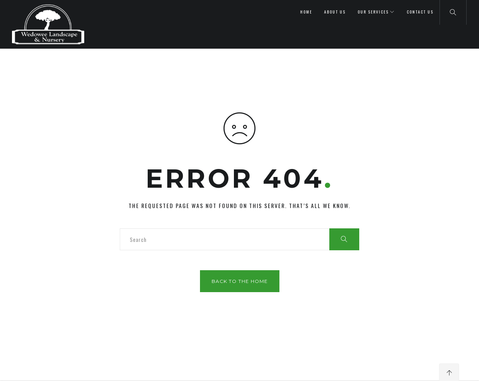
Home (306, 12)
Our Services (373, 12)
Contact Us (420, 12)
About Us (335, 12)
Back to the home (240, 281)
